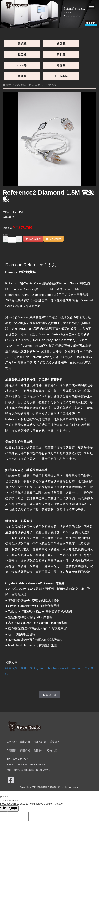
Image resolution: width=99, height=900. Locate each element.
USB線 (22, 65)
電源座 (61, 65)
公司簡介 (12, 741)
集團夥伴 (39, 750)
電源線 (22, 43)
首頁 (7, 84)
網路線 (22, 76)
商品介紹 (25, 750)
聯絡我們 (52, 750)
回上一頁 (49, 694)
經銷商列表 (40, 741)
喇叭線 (61, 54)
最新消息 (25, 741)
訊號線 (61, 43)
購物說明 (55, 741)
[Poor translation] (13, 808)
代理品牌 (12, 750)
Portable (61, 76)
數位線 (22, 54)
